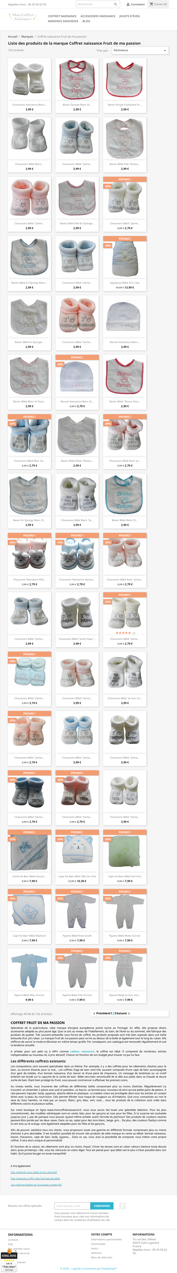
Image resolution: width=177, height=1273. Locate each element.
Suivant (124, 1014)
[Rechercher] (98, 4)
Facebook (122, 1206)
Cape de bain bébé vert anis (124, 876)
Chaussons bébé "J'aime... (29, 638)
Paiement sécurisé (18, 1253)
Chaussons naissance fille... (29, 579)
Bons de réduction (101, 1257)
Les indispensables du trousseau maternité (36, 1184)
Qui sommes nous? (19, 1248)
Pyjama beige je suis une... (125, 995)
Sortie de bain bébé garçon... (29, 876)
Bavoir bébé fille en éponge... (77, 223)
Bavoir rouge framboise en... (125, 104)
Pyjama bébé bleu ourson (29, 995)
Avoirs (94, 1248)
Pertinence (140, 50)
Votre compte (101, 1234)
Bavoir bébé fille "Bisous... (125, 164)
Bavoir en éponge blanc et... (29, 520)
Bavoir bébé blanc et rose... (29, 401)
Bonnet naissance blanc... (125, 342)
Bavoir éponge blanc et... (77, 104)
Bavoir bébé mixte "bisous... (77, 460)
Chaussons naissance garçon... (77, 579)
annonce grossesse (63, 21)
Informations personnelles (106, 1239)
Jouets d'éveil (129, 16)
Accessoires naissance (98, 16)
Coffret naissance (62, 16)
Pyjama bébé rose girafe (77, 935)
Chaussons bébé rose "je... (125, 460)
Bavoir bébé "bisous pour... (124, 401)
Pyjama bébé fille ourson (77, 995)
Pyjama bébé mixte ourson (125, 935)
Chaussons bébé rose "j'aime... (125, 579)
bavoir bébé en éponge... (29, 342)
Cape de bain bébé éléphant (29, 935)
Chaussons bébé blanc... (29, 164)
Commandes (98, 1243)
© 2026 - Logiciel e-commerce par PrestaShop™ (88, 1268)
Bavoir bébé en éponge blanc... (29, 282)
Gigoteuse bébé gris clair (125, 282)
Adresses (96, 1252)
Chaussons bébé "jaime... (124, 638)
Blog (86, 21)
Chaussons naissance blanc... (29, 104)
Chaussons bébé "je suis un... (125, 698)
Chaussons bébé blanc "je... (77, 520)
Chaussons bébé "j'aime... (77, 164)
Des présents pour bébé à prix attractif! (34, 1172)
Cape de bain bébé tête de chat (77, 876)
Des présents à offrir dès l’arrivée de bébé (35, 1178)
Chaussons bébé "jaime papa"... (77, 638)
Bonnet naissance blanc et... (77, 401)
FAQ (10, 1244)
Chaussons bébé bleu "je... (29, 460)
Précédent (101, 1014)
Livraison (13, 1239)
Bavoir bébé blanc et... (125, 520)
